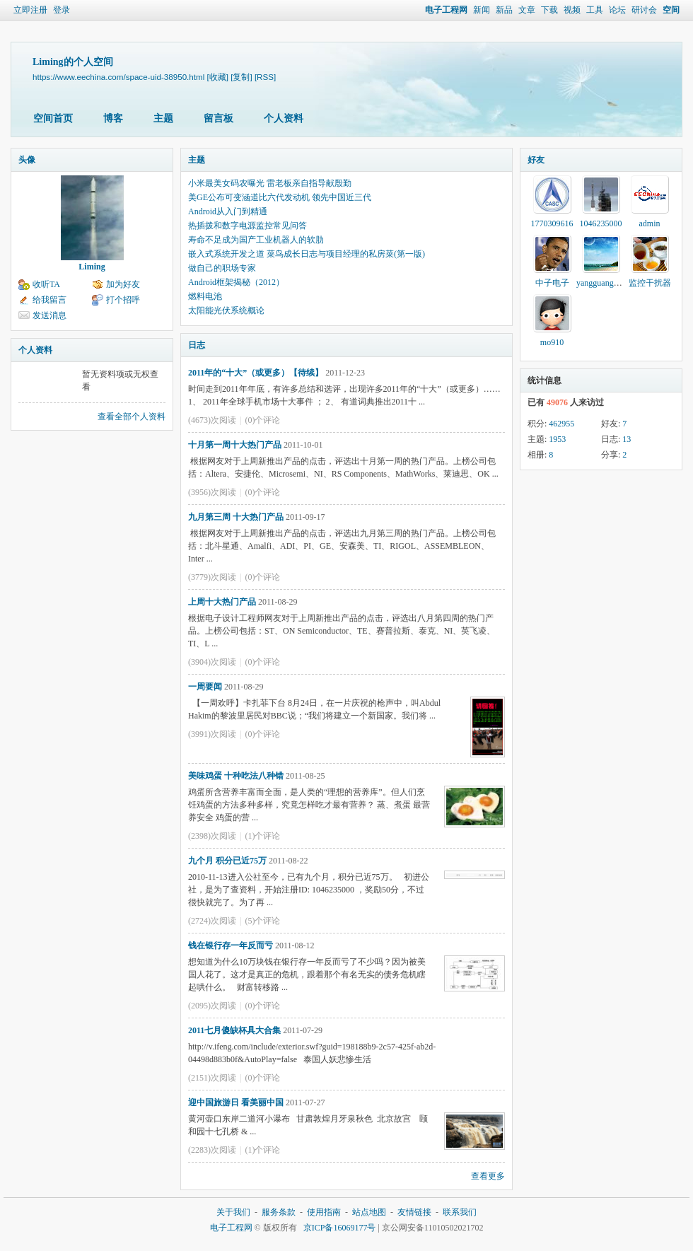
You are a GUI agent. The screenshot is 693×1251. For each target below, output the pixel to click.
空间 (671, 10)
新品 (504, 10)
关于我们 (233, 1212)
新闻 (481, 10)
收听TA (46, 284)
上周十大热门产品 (222, 602)
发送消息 (49, 315)
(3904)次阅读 (212, 662)
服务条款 (279, 1212)
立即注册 (30, 10)
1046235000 (601, 223)
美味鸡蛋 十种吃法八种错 (236, 776)
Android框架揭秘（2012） (236, 282)
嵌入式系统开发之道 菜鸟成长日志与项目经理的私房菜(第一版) (306, 254)
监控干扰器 (650, 283)
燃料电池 (205, 296)
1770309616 (552, 223)
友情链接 (414, 1212)
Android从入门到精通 (227, 211)
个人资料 (283, 118)
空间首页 (53, 118)
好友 (536, 160)
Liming (91, 267)
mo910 (552, 342)
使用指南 (324, 1212)
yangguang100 (601, 283)
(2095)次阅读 (212, 1006)
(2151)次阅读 (212, 1078)
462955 (561, 424)
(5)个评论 (262, 921)
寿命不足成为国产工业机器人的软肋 (256, 240)
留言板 (218, 118)
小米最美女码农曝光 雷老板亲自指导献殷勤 (269, 183)
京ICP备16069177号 (339, 1228)
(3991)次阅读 (212, 734)
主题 (163, 118)
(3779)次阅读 (212, 577)
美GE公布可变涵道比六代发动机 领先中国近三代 (279, 197)
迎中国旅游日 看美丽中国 (236, 1102)
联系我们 (460, 1212)
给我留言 (49, 300)
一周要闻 (205, 687)
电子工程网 (446, 10)
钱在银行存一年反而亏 (230, 945)
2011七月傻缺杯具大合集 (234, 1030)
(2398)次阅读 (212, 836)
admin (649, 223)
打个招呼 (123, 300)
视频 (572, 10)
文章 (526, 10)
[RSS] (265, 76)
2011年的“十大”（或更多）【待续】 (255, 373)
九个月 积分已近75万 (227, 861)
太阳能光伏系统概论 (226, 310)
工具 (594, 10)
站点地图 (369, 1212)
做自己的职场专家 (222, 268)
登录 (61, 10)
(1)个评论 (262, 836)
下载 (549, 10)
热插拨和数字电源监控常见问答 (247, 226)
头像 (26, 160)
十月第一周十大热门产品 (234, 445)
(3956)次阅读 (212, 492)
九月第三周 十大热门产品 (236, 517)
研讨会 (644, 10)
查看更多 (488, 1176)
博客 (113, 118)
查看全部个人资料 (131, 416)
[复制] (241, 76)
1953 (557, 439)
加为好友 (123, 284)
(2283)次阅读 (212, 1150)
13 (626, 439)
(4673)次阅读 (212, 420)
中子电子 (552, 283)
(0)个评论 (262, 420)
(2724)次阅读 (212, 921)
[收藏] (217, 76)
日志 (196, 345)
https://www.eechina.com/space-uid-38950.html (118, 76)
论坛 (617, 10)
